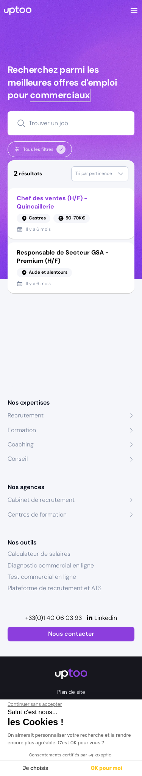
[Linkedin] (101, 618)
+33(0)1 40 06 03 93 (53, 618)
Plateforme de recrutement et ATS (54, 588)
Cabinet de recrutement (41, 500)
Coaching (21, 444)
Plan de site (71, 692)
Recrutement (26, 415)
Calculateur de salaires (39, 554)
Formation (22, 430)
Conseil (18, 459)
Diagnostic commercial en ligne (51, 565)
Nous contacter (71, 634)
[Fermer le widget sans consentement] (35, 704)
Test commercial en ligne (42, 577)
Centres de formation (37, 514)
